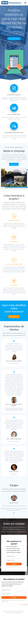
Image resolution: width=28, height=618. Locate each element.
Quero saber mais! (14, 38)
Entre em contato (14, 43)
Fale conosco (14, 164)
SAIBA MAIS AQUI (14, 316)
